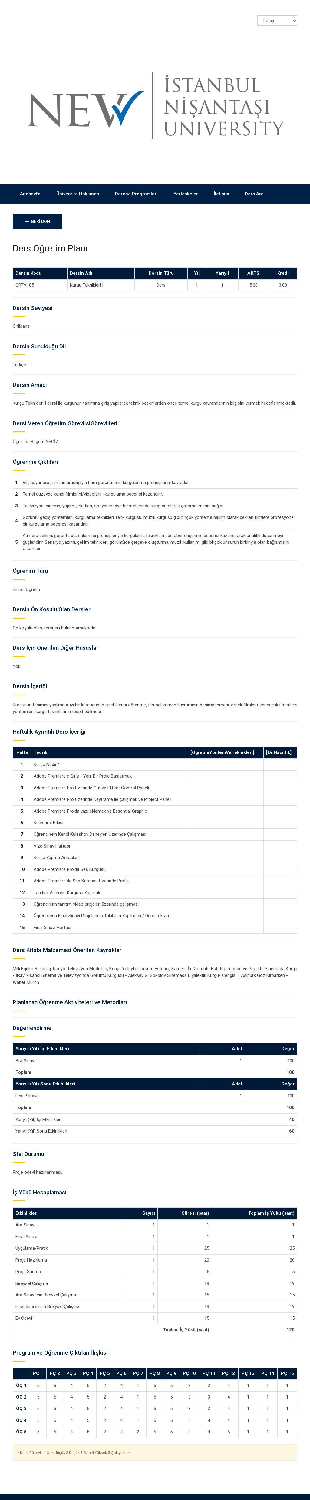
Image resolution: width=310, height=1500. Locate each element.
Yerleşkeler (185, 181)
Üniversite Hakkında (77, 181)
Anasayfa (30, 181)
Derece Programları (136, 181)
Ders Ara (254, 181)
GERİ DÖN (37, 209)
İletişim (221, 181)
